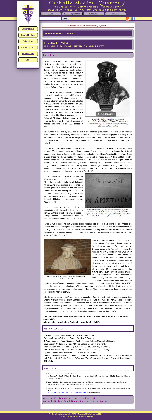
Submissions (28, 54)
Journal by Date (28, 35)
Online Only (28, 41)
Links (28, 60)
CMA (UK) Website (72, 14)
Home (50, 14)
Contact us (93, 14)
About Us (115, 14)
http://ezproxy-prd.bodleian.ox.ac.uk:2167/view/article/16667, (67, 392)
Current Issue (28, 29)
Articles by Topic (28, 47)
